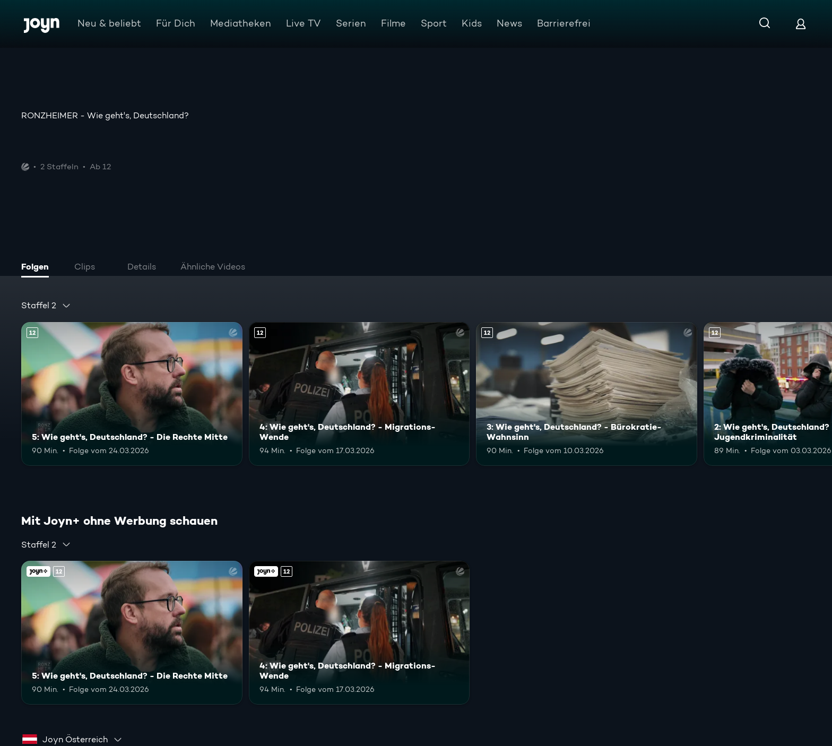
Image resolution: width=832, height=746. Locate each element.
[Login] (801, 23)
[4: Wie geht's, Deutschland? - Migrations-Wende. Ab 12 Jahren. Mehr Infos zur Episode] (359, 394)
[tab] (37, 267)
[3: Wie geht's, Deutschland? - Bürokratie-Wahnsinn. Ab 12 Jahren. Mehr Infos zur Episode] (586, 394)
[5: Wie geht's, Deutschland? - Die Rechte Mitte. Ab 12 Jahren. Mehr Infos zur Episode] (131, 394)
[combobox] (46, 305)
